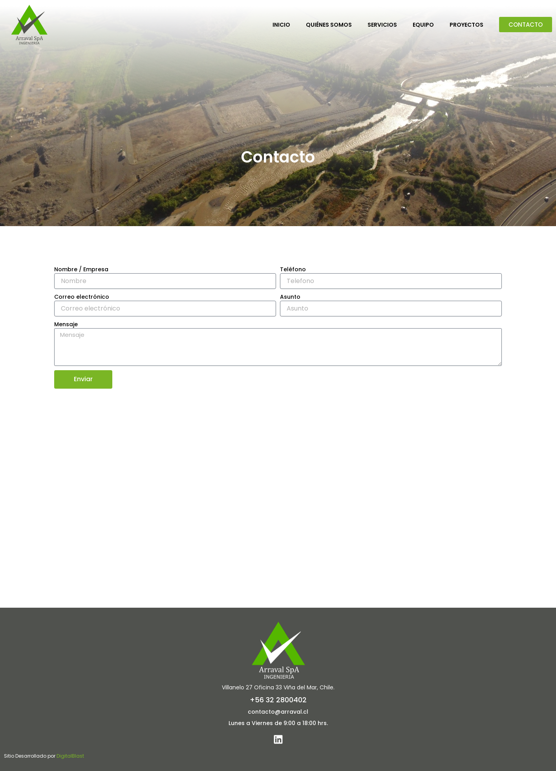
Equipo (423, 25)
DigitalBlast (70, 756)
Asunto (290, 297)
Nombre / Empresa (81, 269)
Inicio (281, 25)
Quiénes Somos (329, 25)
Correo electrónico (81, 297)
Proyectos (466, 25)
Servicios (382, 25)
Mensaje (66, 324)
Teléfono (293, 269)
